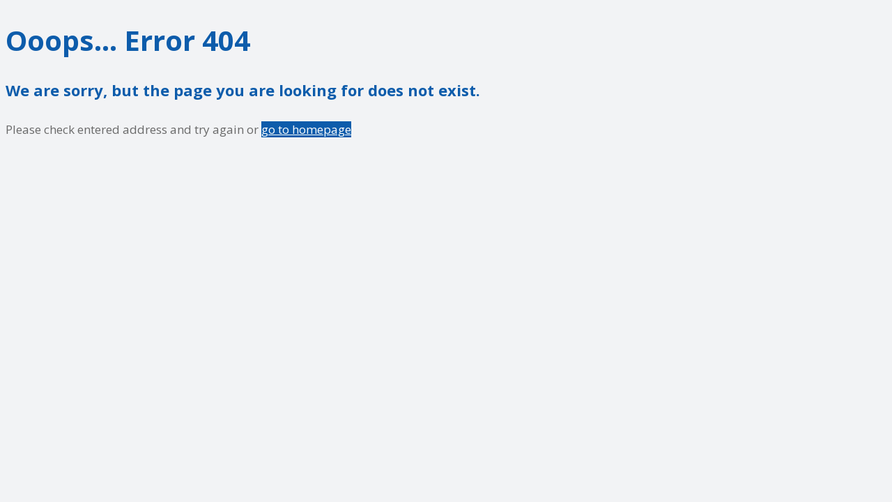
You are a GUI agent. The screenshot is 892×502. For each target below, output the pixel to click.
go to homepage (306, 129)
